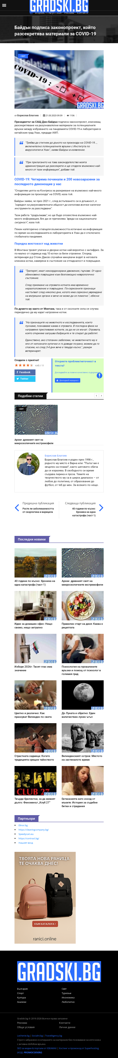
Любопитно (68, 1001)
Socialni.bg (37, 1035)
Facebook (23, 372)
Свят (64, 988)
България (22, 988)
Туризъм (66, 993)
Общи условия (26, 1027)
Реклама (69, 12)
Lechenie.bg (23, 1035)
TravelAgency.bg (53, 1035)
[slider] (24, 365)
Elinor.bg (23, 825)
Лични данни (67, 1027)
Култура (21, 997)
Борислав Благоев (28, 115)
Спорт (20, 993)
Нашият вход (26, 842)
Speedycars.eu (26, 834)
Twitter (22, 378)
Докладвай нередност (67, 380)
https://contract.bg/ (29, 838)
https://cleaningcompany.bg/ (34, 829)
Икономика (68, 997)
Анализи (21, 1001)
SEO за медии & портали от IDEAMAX (37, 1048)
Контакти (82, 12)
